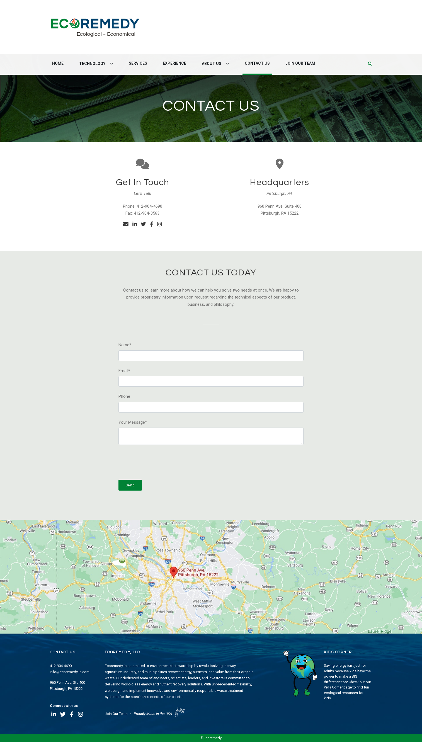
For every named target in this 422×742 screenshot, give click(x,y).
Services (138, 63)
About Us (212, 63)
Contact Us (257, 63)
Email (124, 370)
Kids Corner (333, 687)
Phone (124, 396)
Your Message (132, 422)
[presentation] (160, 462)
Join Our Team (300, 63)
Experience (174, 63)
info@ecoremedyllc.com (69, 672)
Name (124, 344)
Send (130, 485)
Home (58, 63)
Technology (92, 63)
